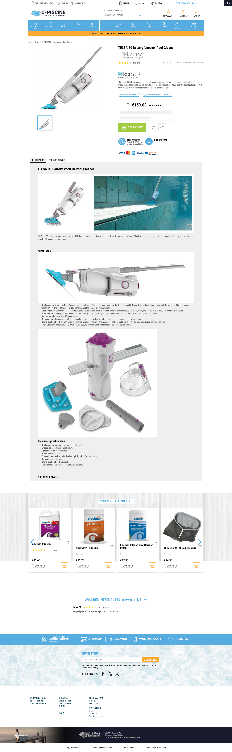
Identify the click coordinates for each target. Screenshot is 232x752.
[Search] (115, 15)
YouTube (110, 674)
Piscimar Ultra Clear (42, 544)
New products (94, 703)
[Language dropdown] (227, 3)
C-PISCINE (126, 3)
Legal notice (93, 713)
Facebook (103, 674)
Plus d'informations (129, 95)
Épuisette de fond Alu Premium (180, 548)
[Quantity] (122, 105)
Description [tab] (38, 160)
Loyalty (64, 3)
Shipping (92, 711)
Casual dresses (65, 701)
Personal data (129, 748)
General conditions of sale (102, 748)
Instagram (117, 674)
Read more (38, 566)
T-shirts (62, 706)
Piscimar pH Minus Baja (88, 548)
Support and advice (44, 3)
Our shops (80, 3)
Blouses (62, 708)
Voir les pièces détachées (157, 95)
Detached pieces (189, 3)
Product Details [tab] (57, 160)
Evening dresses (65, 703)
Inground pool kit (36, 701)
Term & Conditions (96, 716)
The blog (158, 3)
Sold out (92, 701)
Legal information (72, 748)
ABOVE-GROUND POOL (38, 703)
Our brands (142, 3)
